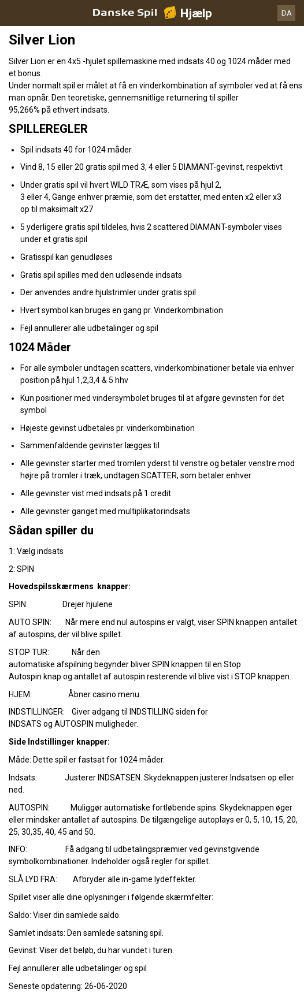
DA (286, 13)
